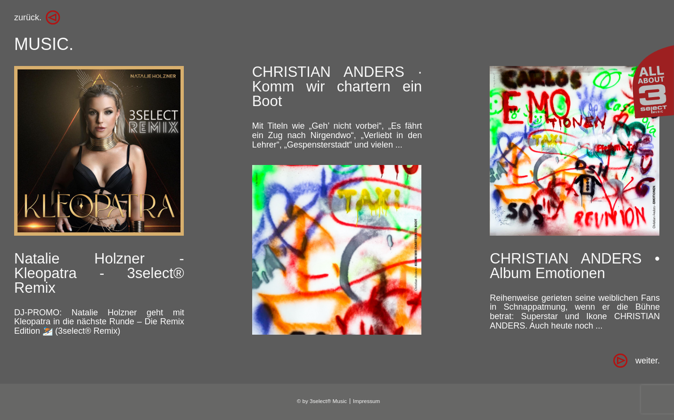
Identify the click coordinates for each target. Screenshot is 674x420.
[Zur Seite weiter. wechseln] (647, 360)
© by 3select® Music (322, 401)
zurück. (27, 17)
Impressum (366, 401)
